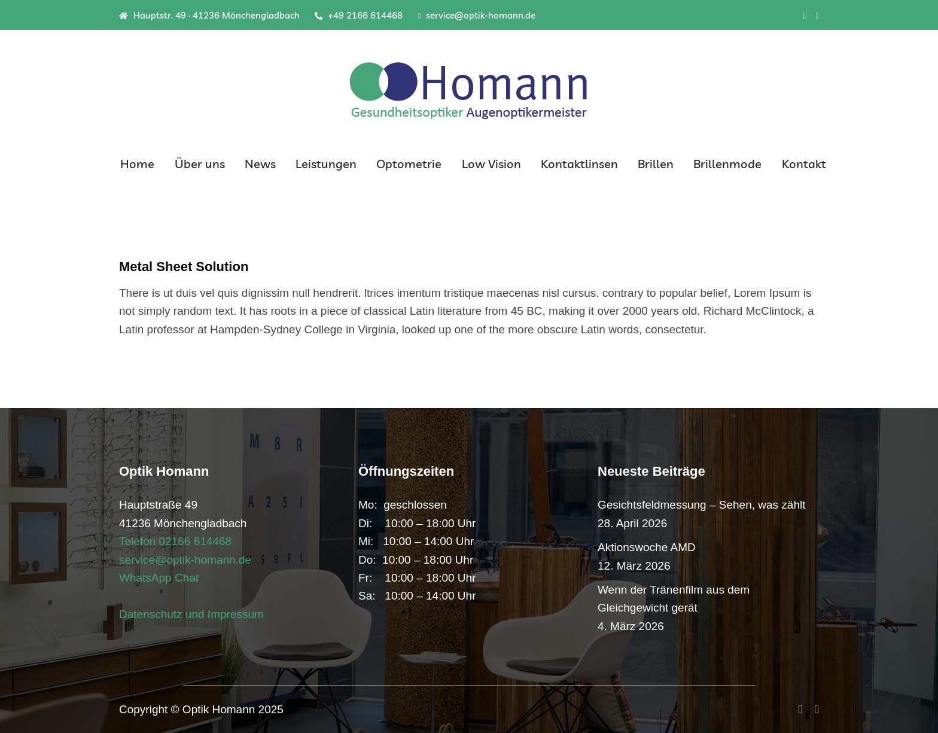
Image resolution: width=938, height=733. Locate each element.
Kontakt (804, 163)
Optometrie (408, 163)
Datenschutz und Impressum (191, 614)
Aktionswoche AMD (647, 547)
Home (137, 163)
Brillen (656, 163)
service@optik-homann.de (477, 15)
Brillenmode (727, 163)
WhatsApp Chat (159, 577)
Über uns (200, 163)
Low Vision (491, 163)
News (260, 163)
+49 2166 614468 (359, 15)
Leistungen (326, 163)
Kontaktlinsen (579, 163)
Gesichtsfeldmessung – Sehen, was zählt (701, 504)
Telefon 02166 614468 (175, 541)
